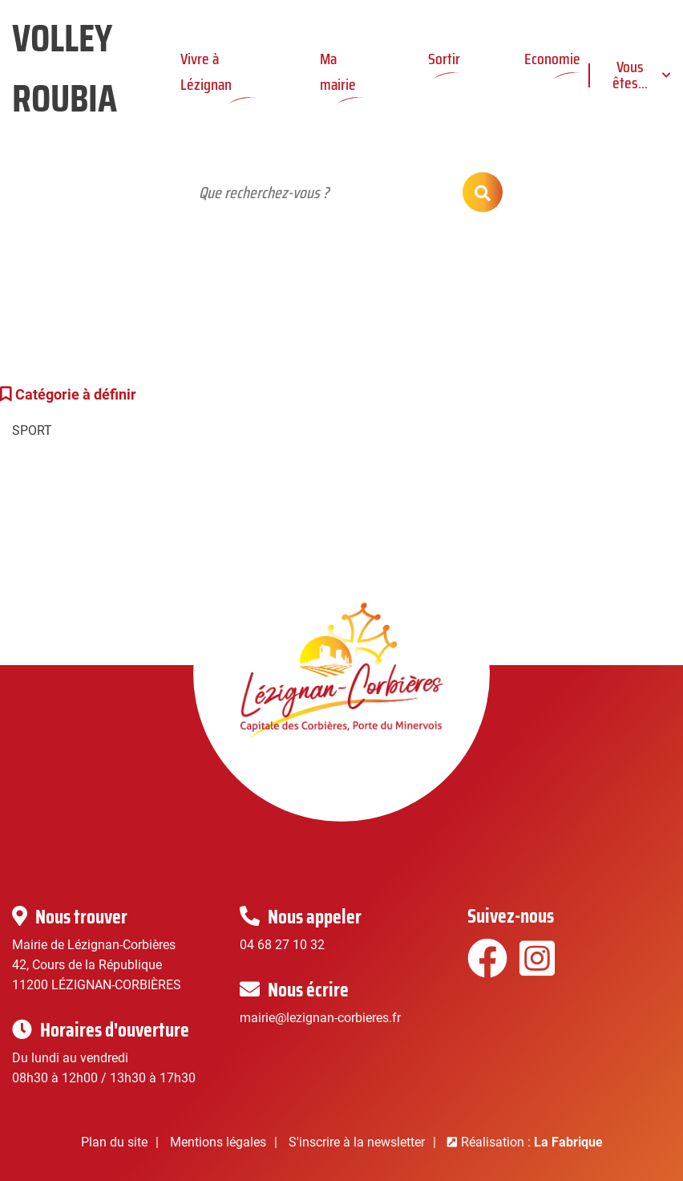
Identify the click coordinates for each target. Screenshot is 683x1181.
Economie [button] (552, 58)
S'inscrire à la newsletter (357, 1142)
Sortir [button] (444, 58)
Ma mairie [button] (338, 71)
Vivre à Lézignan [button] (206, 71)
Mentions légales (218, 1142)
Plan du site (114, 1142)
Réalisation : (532, 1142)
